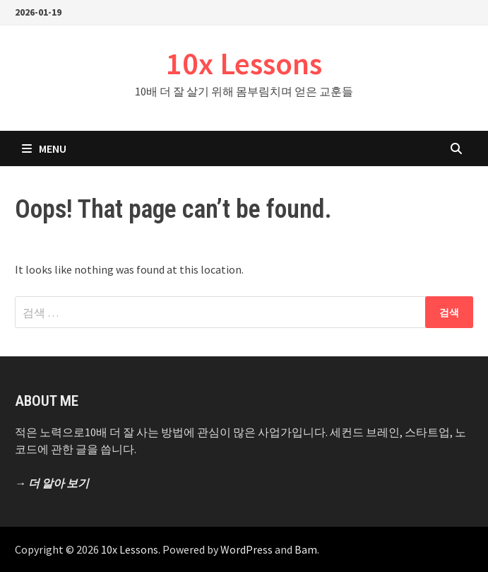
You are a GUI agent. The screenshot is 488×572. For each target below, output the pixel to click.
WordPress (246, 549)
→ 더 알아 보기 (52, 483)
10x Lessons (244, 63)
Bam (305, 549)
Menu (44, 148)
